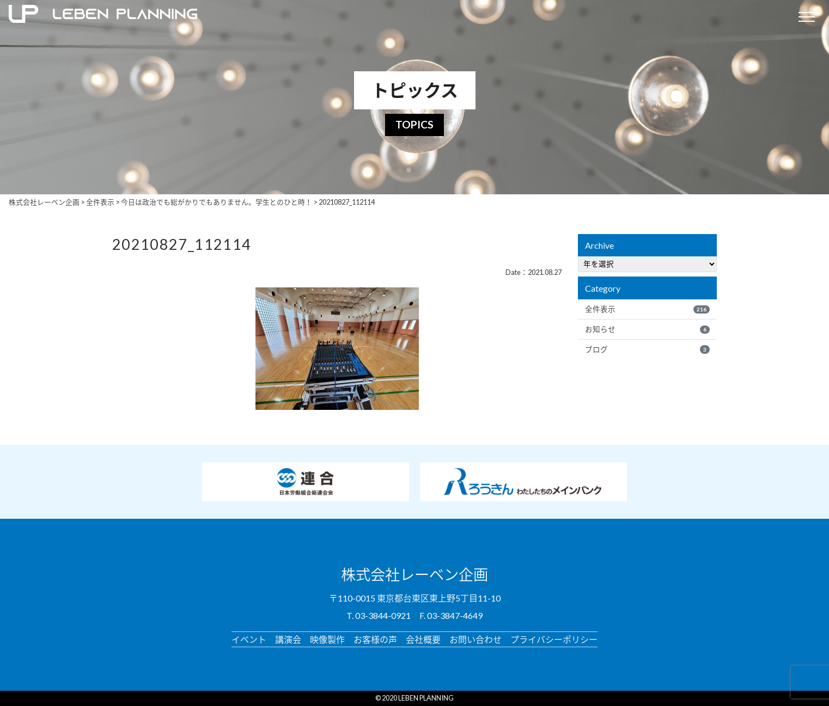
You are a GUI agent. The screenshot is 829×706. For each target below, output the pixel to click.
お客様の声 (375, 639)
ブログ (647, 349)
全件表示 (647, 309)
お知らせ (647, 329)
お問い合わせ (475, 639)
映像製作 (327, 639)
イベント (248, 639)
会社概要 (423, 639)
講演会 (288, 639)
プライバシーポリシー (554, 639)
